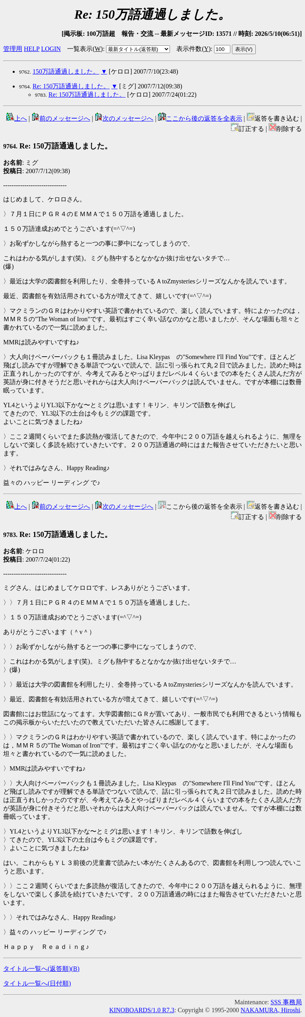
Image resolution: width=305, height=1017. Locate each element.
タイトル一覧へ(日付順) (37, 983)
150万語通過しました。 (66, 71)
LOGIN (51, 48)
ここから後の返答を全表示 (200, 118)
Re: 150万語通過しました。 (71, 86)
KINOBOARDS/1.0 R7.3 (141, 1010)
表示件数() (193, 48)
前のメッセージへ (60, 118)
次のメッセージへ (124, 118)
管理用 (12, 48)
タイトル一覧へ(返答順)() (41, 968)
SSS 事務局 (286, 1002)
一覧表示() (85, 48)
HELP (31, 48)
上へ (16, 118)
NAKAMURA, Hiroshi (270, 1010)
